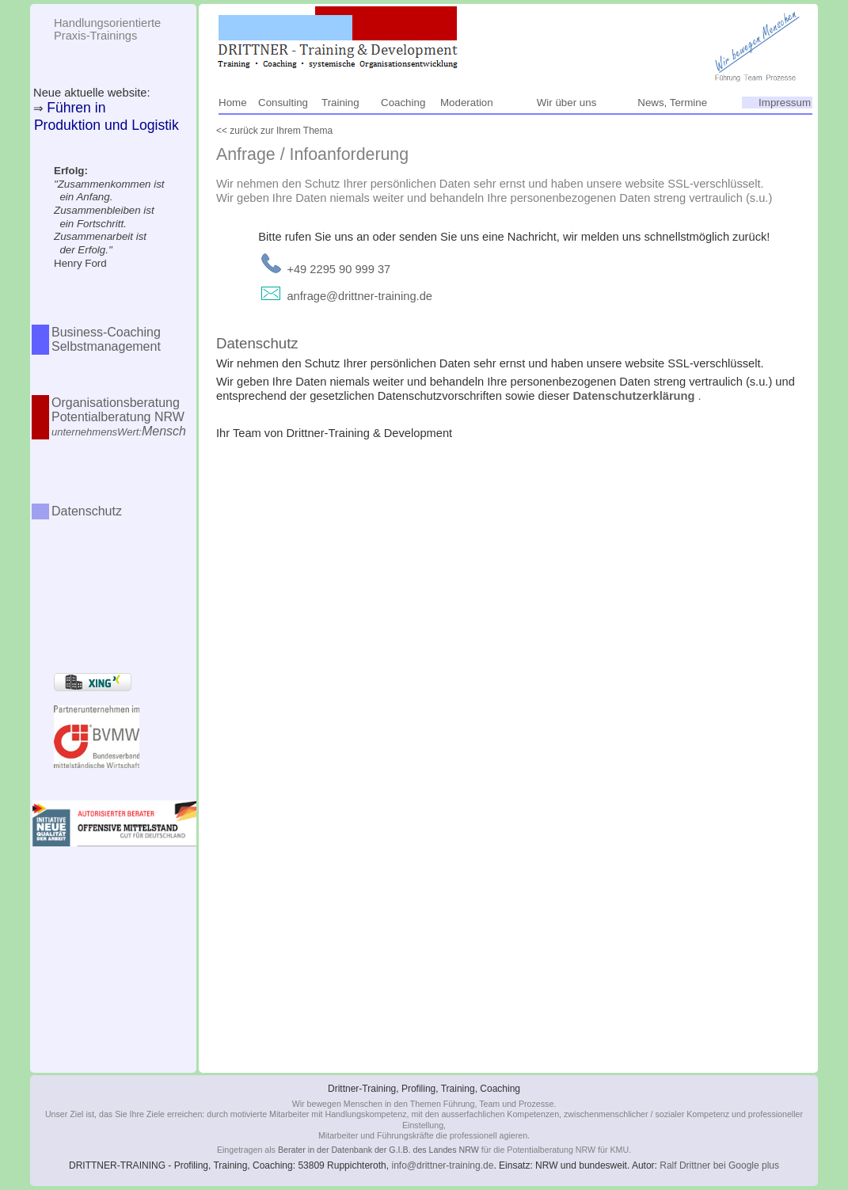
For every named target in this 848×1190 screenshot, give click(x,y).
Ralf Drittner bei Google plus (719, 1165)
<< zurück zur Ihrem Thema (274, 130)
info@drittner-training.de (442, 1165)
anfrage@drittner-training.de (359, 296)
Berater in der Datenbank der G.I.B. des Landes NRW (378, 1149)
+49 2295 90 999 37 (338, 269)
